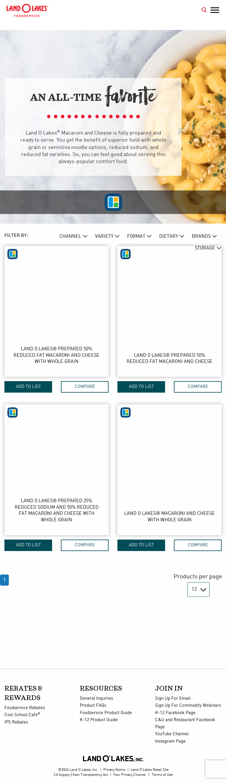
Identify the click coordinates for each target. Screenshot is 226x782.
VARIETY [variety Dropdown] (104, 236)
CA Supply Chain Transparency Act (81, 775)
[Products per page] (198, 589)
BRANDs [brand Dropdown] (201, 236)
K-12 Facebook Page (175, 713)
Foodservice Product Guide (106, 713)
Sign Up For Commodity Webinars (188, 705)
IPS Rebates (16, 722)
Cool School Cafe (22, 715)
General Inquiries (96, 698)
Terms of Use (162, 775)
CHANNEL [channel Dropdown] (70, 236)
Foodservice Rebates (24, 708)
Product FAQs (93, 705)
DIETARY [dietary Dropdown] (168, 236)
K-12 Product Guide (99, 720)
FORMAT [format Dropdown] (136, 236)
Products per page (198, 577)
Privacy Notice (114, 770)
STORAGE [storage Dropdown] (205, 248)
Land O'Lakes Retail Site (150, 770)
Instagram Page (170, 741)
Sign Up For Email (172, 698)
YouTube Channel (172, 734)
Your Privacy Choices (129, 775)
